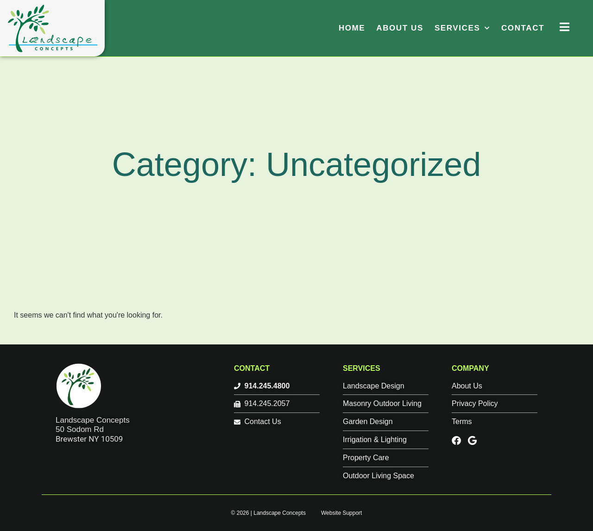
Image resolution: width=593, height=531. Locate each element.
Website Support (341, 513)
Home (352, 28)
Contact (522, 28)
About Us (399, 28)
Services (462, 28)
